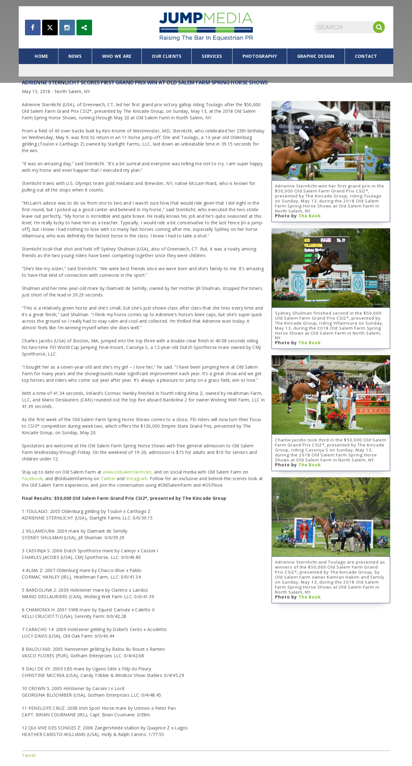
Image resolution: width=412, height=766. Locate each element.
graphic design (316, 56)
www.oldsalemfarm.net (127, 472)
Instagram (137, 478)
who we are (117, 56)
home (41, 56)
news (74, 56)
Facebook (32, 478)
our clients (166, 56)
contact (366, 56)
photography (260, 56)
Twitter (108, 478)
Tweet (29, 755)
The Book (309, 216)
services (212, 56)
